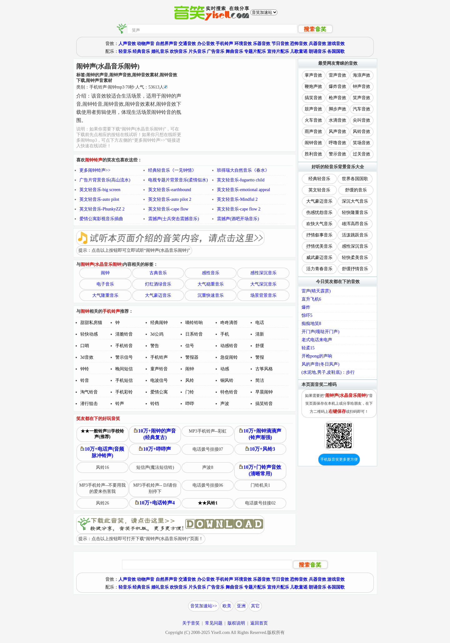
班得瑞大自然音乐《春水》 (243, 170)
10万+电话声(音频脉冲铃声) (102, 452)
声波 (224, 403)
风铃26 (102, 503)
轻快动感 (89, 334)
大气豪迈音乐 (158, 295)
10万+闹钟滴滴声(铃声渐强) (260, 434)
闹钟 (105, 273)
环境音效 (243, 43)
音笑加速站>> (203, 606)
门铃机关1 (260, 485)
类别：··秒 (122, 87)
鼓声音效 (313, 109)
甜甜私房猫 (91, 322)
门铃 (189, 392)
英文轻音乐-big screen (100, 189)
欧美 (226, 606)
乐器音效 (261, 43)
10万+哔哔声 (155, 449)
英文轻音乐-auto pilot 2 (169, 199)
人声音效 (127, 43)
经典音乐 (141, 51)
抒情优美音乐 (319, 246)
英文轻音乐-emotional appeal (243, 189)
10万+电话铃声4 (155, 502)
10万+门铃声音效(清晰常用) (260, 470)
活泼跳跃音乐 (355, 235)
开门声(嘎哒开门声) (320, 331)
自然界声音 (167, 43)
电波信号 (159, 380)
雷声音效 (337, 75)
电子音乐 (105, 284)
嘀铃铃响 (194, 322)
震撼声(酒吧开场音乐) (238, 218)
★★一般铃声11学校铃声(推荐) (102, 434)
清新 (259, 334)
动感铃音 (229, 345)
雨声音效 (313, 131)
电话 (259, 322)
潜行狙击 (89, 403)
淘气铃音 (89, 392)
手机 (224, 334)
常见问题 (213, 623)
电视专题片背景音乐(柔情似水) (178, 180)
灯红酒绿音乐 (158, 284)
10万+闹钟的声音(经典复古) (155, 434)
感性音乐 (210, 273)
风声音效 (337, 131)
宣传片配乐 (278, 51)
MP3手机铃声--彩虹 (208, 431)
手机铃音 (124, 345)
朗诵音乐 (317, 51)
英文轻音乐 (319, 190)
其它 (255, 606)
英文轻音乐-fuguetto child (241, 180)
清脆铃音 (124, 334)
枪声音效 (337, 97)
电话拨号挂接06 (207, 485)
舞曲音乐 (234, 51)
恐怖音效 (299, 43)
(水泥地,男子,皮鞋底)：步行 (328, 372)
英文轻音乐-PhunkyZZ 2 (102, 209)
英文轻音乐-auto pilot (99, 199)
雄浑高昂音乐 (355, 223)
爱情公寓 (159, 392)
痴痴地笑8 (311, 323)
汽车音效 (361, 109)
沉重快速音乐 (211, 295)
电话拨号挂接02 (260, 503)
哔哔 (189, 403)
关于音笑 (191, 623)
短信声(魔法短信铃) (155, 467)
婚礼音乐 (160, 51)
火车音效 (313, 120)
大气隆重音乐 (105, 295)
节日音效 (280, 43)
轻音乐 (125, 51)
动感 (224, 369)
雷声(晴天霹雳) (316, 291)
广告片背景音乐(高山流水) (104, 180)
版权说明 (236, 623)
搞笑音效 (313, 97)
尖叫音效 (361, 120)
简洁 (259, 380)
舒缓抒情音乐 (355, 268)
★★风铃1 (208, 503)
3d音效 (86, 357)
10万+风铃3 (260, 449)
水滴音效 (337, 120)
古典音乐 (158, 273)
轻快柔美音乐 (355, 257)
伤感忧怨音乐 (319, 212)
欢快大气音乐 (319, 223)
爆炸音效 (337, 86)
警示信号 (124, 357)
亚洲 (241, 606)
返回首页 (259, 623)
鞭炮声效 (313, 86)
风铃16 (102, 467)
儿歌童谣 (299, 51)
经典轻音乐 (319, 178)
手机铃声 (224, 43)
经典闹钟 (159, 322)
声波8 (207, 467)
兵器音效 (317, 43)
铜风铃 (226, 380)
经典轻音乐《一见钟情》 (172, 170)
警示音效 (337, 154)
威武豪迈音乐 (319, 257)
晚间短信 (124, 369)
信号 (189, 345)
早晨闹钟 (264, 392)
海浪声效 (361, 75)
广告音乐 (215, 51)
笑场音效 (361, 142)
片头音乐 (197, 51)
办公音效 (206, 43)
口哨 (84, 345)
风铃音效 (361, 131)
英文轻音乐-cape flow (168, 209)
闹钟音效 (313, 142)
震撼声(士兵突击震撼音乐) (173, 218)
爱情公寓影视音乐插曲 (101, 218)
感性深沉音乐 (263, 273)
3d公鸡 (156, 334)
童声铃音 (159, 369)
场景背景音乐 (263, 295)
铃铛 (154, 403)
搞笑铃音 (264, 403)
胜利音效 (313, 154)
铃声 (119, 403)
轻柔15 (308, 348)
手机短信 (124, 380)
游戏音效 (336, 43)
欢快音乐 (178, 51)
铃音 (84, 380)
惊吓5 (307, 315)
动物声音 (145, 43)
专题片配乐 (255, 51)
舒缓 (259, 345)
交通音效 (187, 43)
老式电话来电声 (317, 339)
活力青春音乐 (319, 268)
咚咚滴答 (229, 322)
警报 (259, 357)
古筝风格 (264, 369)
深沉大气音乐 (355, 201)
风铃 (189, 380)
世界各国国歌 (355, 178)
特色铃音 (229, 392)
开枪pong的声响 (317, 356)
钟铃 (84, 369)
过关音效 (361, 154)
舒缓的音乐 (356, 190)
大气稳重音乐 (211, 284)
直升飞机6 (311, 299)
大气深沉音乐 (263, 284)
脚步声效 (337, 109)
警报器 (191, 357)
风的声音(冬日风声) (320, 364)
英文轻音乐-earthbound (169, 189)
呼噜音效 (337, 142)
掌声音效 (313, 75)
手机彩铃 (124, 392)
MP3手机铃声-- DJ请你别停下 (155, 488)
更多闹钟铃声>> (95, 170)
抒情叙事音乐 (319, 235)
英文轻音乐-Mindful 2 (237, 199)
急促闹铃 (229, 357)
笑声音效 (361, 97)
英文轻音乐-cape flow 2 (239, 209)
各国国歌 (336, 51)
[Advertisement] (239, 104)
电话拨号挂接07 (207, 449)
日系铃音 (194, 334)
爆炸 (306, 307)
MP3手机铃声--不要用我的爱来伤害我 (102, 488)
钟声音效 (361, 86)
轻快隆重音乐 (355, 212)
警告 (154, 345)
